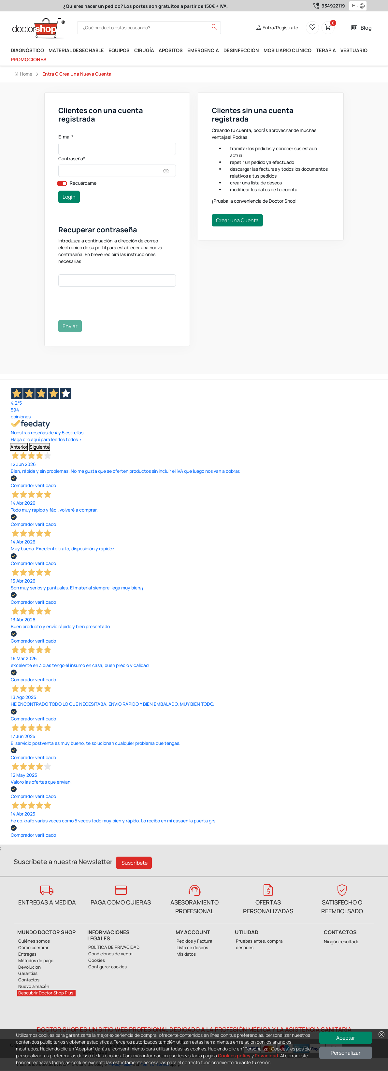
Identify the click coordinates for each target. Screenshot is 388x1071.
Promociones (29, 59)
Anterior (18, 447)
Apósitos (171, 50)
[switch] (62, 183)
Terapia (326, 50)
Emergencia (203, 50)
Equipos (119, 50)
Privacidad (266, 1055)
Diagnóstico (27, 50)
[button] (363, 5)
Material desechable (76, 50)
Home (23, 73)
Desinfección (241, 50)
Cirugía (144, 50)
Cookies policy (234, 1055)
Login (69, 196)
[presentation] (107, 304)
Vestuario (353, 50)
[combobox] (353, 5)
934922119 (333, 6)
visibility (166, 171)
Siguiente (40, 447)
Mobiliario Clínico (287, 50)
